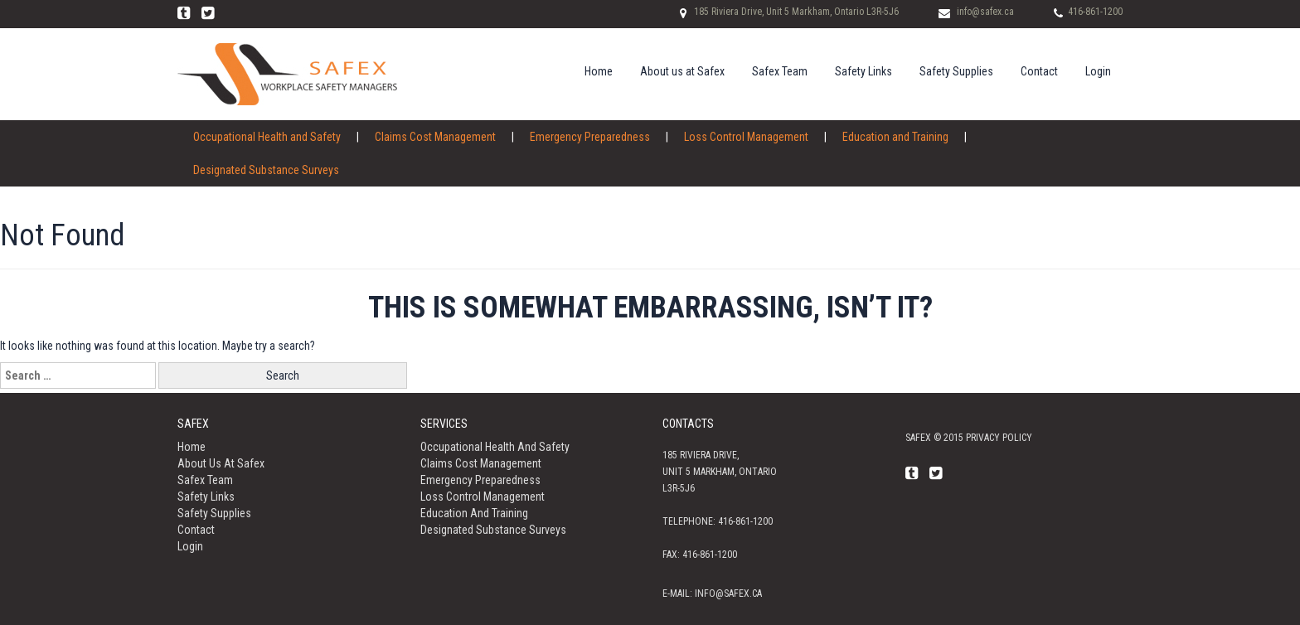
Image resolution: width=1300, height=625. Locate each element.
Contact (1039, 71)
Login (1098, 71)
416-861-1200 (1095, 11)
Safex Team (780, 71)
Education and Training (895, 136)
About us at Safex (682, 71)
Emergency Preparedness (590, 136)
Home (599, 71)
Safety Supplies (956, 71)
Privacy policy (999, 437)
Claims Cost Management (435, 136)
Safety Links (863, 71)
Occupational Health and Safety (267, 136)
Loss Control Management (746, 136)
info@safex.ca (985, 11)
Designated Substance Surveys (266, 170)
